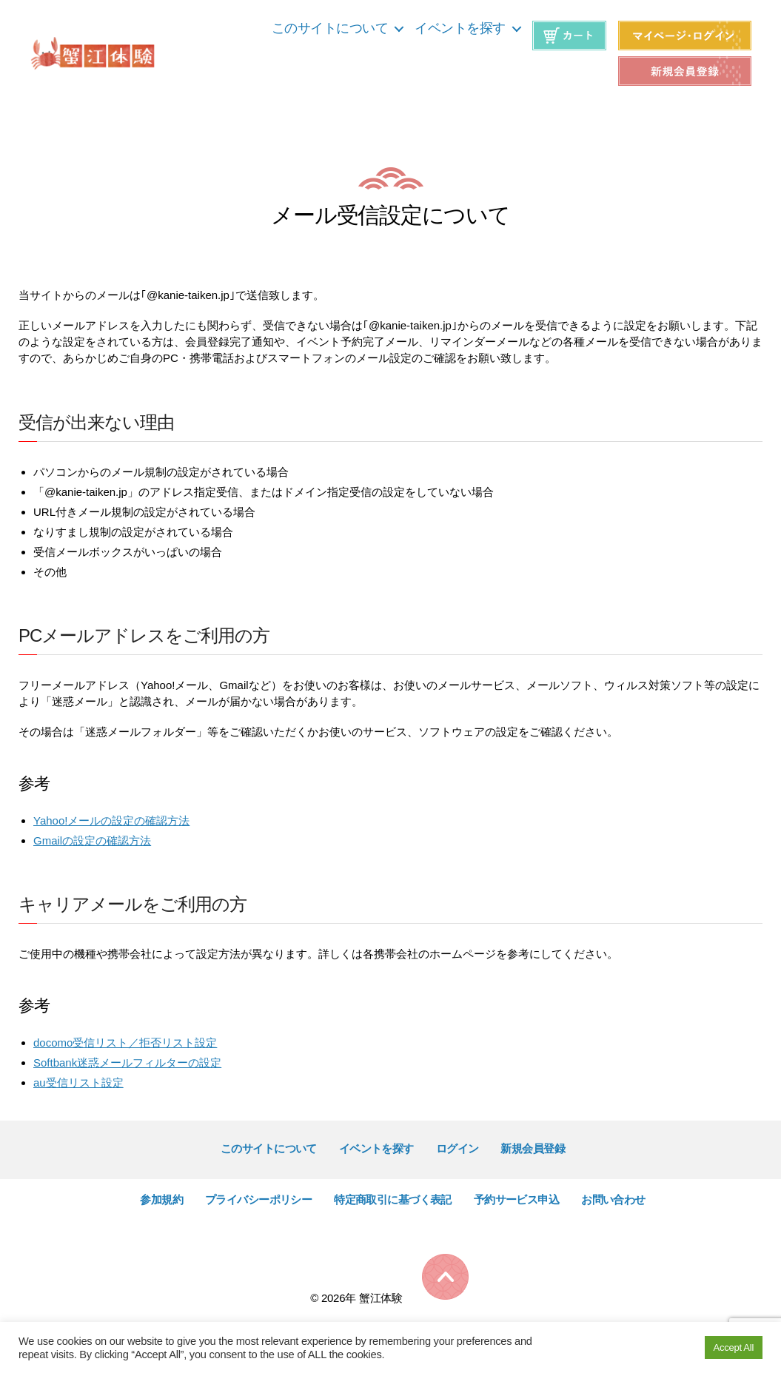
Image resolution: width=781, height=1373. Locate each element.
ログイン (457, 1148)
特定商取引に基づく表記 (393, 1199)
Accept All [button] (734, 1347)
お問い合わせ (613, 1199)
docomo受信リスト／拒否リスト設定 (125, 1042)
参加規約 (161, 1199)
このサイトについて (330, 28)
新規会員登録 (532, 1148)
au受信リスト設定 (78, 1082)
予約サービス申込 (516, 1199)
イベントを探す (460, 28)
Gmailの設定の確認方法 (92, 840)
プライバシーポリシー (258, 1199)
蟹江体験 (381, 1298)
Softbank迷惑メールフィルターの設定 (127, 1062)
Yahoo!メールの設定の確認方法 (111, 820)
